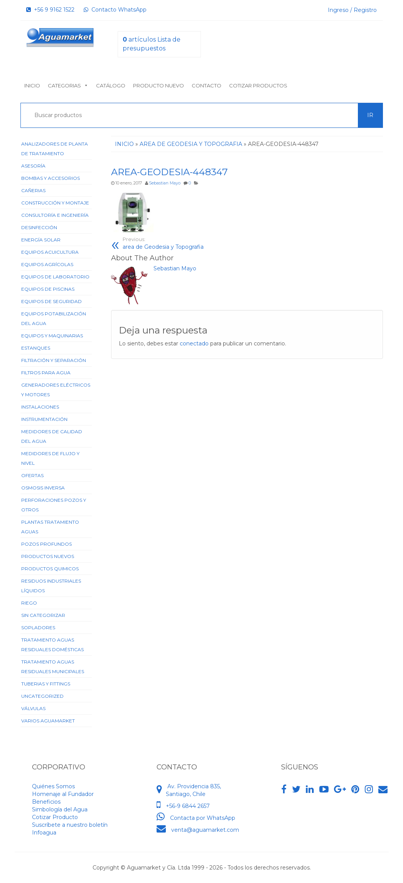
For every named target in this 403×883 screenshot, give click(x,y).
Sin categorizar (43, 615)
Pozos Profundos (46, 544)
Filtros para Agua (46, 372)
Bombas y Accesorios (50, 178)
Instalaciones (40, 407)
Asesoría (33, 166)
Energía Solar (41, 240)
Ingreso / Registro (352, 10)
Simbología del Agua (60, 809)
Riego (29, 603)
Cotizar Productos (258, 85)
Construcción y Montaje (55, 203)
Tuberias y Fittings (45, 684)
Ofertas (32, 475)
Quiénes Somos (53, 786)
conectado (194, 343)
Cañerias (33, 190)
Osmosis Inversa (43, 488)
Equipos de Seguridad (51, 301)
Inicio (32, 85)
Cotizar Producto (55, 817)
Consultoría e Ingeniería (55, 215)
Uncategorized (42, 696)
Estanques (35, 348)
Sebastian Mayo (164, 183)
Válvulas (33, 708)
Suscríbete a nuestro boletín (70, 824)
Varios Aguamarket (48, 721)
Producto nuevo (158, 85)
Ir (370, 115)
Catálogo (110, 85)
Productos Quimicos (50, 568)
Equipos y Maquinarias (52, 335)
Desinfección (39, 227)
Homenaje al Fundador (63, 794)
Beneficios (46, 801)
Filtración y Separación (53, 360)
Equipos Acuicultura (50, 252)
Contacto (206, 85)
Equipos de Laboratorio (55, 277)
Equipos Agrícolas (47, 264)
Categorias (68, 85)
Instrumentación (44, 419)
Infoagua (44, 832)
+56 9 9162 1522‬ (50, 9)
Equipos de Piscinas (47, 289)
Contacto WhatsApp (115, 9)
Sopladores (38, 627)
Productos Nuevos (47, 556)
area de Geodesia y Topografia (182, 243)
